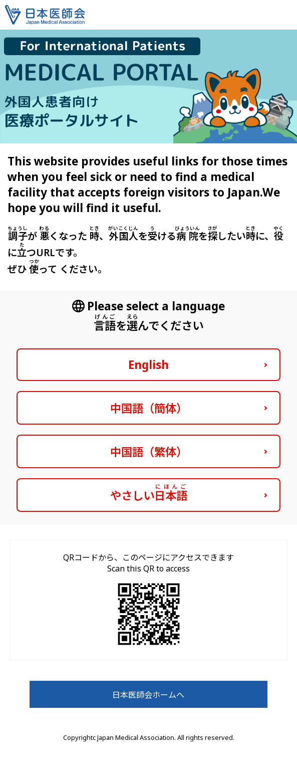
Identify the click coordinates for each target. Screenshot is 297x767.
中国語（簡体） (148, 408)
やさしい (148, 493)
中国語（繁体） (148, 452)
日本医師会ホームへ (148, 694)
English (148, 364)
